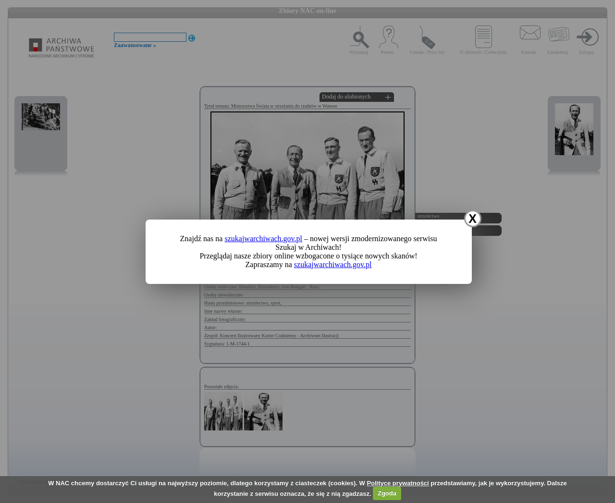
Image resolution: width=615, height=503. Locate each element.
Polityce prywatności (398, 483)
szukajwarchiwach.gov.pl (263, 238)
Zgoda (387, 493)
